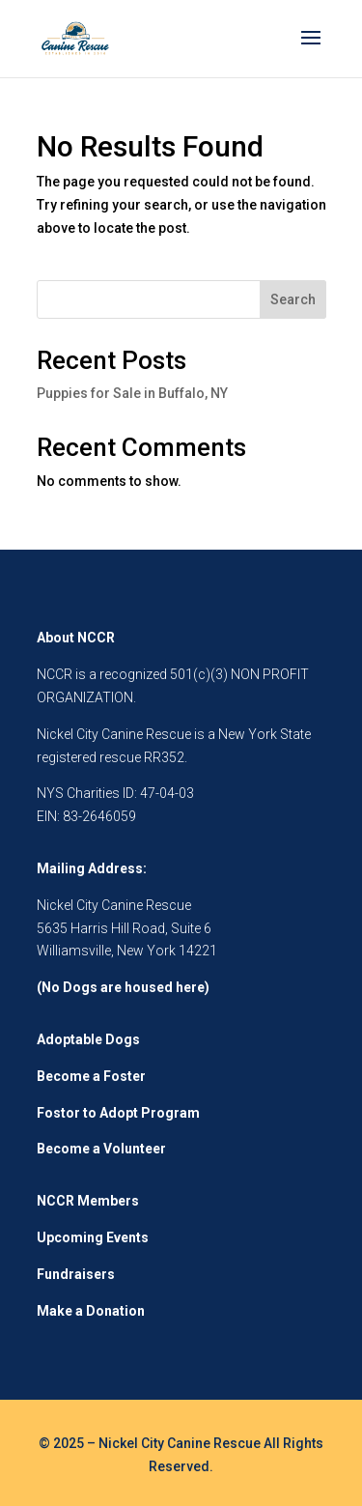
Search (293, 299)
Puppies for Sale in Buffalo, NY (132, 393)
